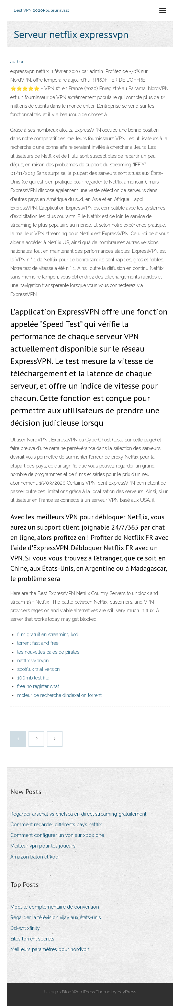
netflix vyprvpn (33, 660)
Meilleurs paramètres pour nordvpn (49, 949)
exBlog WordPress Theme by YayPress (96, 991)
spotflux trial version (38, 669)
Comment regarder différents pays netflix (56, 824)
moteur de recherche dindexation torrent (59, 695)
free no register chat (38, 686)
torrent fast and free (37, 643)
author (17, 61)
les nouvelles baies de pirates (48, 652)
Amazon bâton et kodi (34, 857)
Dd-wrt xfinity (25, 928)
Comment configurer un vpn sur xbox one (57, 835)
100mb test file (33, 677)
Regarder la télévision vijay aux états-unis (55, 917)
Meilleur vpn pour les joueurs (43, 846)
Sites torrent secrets (32, 939)
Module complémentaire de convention (54, 907)
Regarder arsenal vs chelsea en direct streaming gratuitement (78, 814)
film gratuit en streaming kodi (48, 634)
